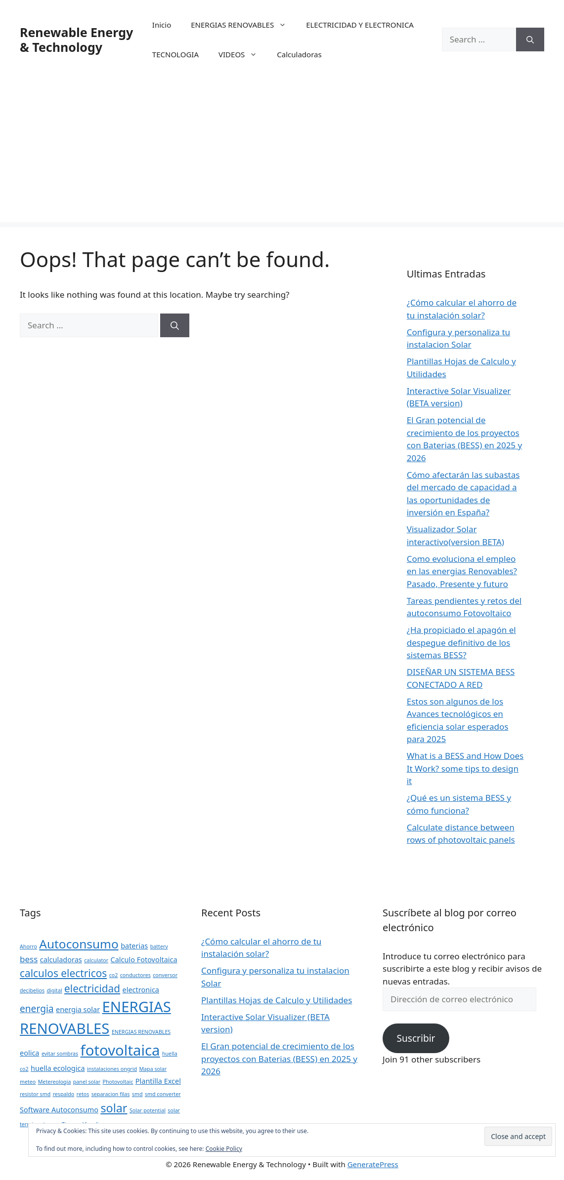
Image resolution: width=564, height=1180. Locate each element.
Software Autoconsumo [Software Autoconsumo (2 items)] (59, 1109)
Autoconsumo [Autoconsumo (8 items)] (78, 944)
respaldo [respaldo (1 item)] (64, 1094)
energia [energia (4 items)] (37, 1008)
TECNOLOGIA (175, 54)
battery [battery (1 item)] (159, 946)
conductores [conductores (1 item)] (135, 975)
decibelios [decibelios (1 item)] (32, 990)
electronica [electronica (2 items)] (141, 989)
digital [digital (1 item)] (54, 990)
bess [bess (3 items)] (29, 959)
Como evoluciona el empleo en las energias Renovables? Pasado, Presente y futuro (462, 571)
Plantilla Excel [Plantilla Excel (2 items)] (158, 1081)
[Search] (530, 39)
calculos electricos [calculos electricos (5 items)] (63, 973)
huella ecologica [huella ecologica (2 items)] (58, 1068)
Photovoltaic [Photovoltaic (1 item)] (118, 1081)
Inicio (161, 25)
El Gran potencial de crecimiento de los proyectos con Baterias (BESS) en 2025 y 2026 (279, 1058)
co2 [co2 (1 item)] (113, 975)
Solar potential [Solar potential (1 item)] (148, 1110)
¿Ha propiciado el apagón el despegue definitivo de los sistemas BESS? (461, 642)
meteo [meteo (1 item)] (28, 1081)
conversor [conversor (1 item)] (165, 975)
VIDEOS (242, 54)
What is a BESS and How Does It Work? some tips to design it (465, 768)
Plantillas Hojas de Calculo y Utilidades (276, 1000)
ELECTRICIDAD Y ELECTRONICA (360, 25)
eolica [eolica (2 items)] (29, 1053)
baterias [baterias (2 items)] (134, 945)
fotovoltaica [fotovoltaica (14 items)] (120, 1050)
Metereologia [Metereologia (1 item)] (54, 1081)
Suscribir (415, 1038)
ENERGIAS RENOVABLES (243, 24)
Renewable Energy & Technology (76, 39)
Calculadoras (299, 54)
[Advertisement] (282, 153)
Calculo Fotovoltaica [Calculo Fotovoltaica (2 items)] (144, 959)
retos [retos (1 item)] (83, 1094)
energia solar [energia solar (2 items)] (78, 1009)
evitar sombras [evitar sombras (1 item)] (60, 1053)
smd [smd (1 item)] (137, 1094)
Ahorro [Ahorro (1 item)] (28, 946)
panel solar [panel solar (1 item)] (86, 1081)
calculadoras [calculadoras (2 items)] (61, 959)
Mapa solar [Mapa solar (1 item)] (153, 1068)
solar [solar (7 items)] (113, 1108)
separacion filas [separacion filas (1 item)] (110, 1094)
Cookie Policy (224, 1148)
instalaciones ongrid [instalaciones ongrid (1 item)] (112, 1068)
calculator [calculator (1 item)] (96, 960)
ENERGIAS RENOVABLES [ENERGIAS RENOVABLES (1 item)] (141, 1031)
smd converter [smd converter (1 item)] (163, 1094)
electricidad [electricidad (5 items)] (92, 988)
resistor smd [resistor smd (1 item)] (35, 1094)
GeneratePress (372, 1164)
